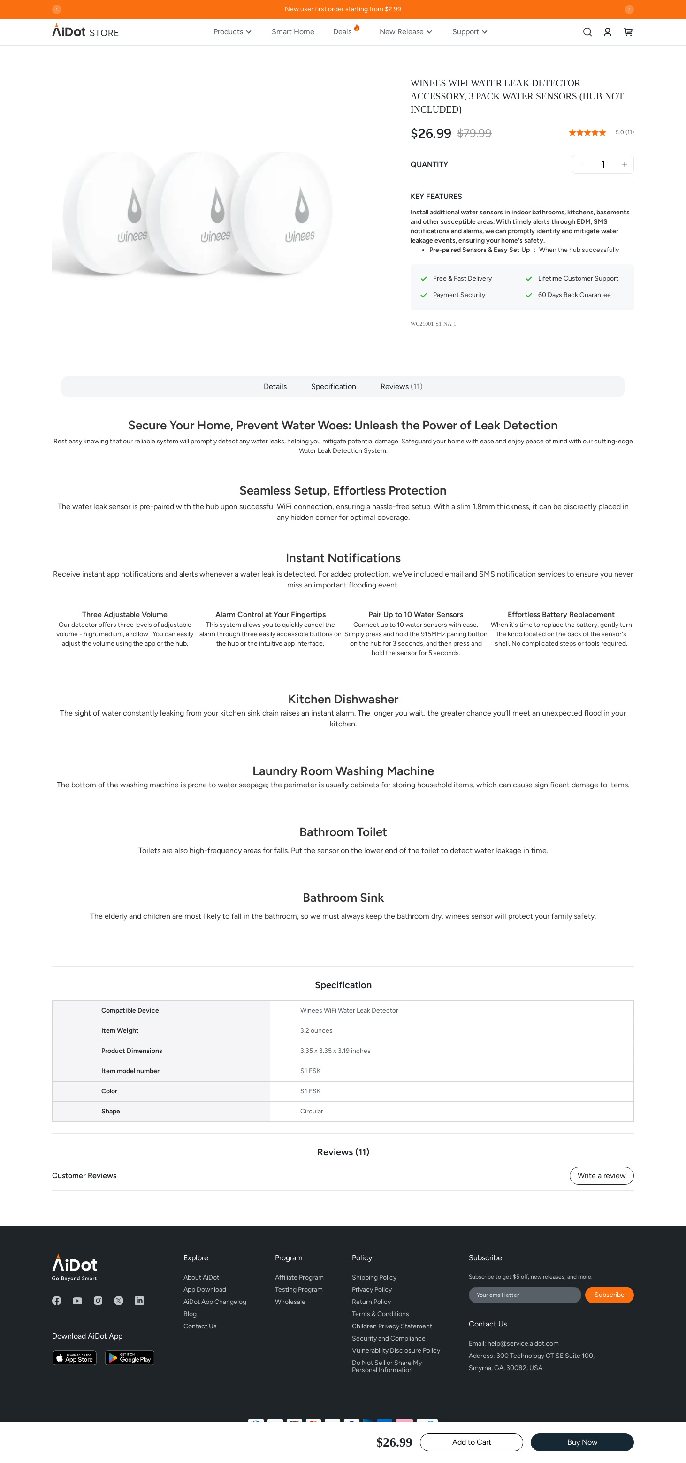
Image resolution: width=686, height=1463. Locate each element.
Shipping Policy (374, 1277)
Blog (190, 1314)
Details (275, 386)
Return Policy (371, 1302)
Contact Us (200, 1326)
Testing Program (299, 1290)
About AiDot (201, 1277)
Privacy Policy (372, 1290)
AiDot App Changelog (214, 1302)
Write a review (602, 1175)
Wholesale (290, 1302)
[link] (607, 32)
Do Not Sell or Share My (396, 1365)
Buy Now (582, 1442)
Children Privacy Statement (392, 1326)
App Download (204, 1290)
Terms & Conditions (380, 1314)
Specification (333, 386)
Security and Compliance (389, 1338)
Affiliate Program (299, 1277)
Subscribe (610, 1295)
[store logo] (86, 31)
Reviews (402, 386)
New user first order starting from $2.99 (343, 9)
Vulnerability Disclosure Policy (396, 1351)
